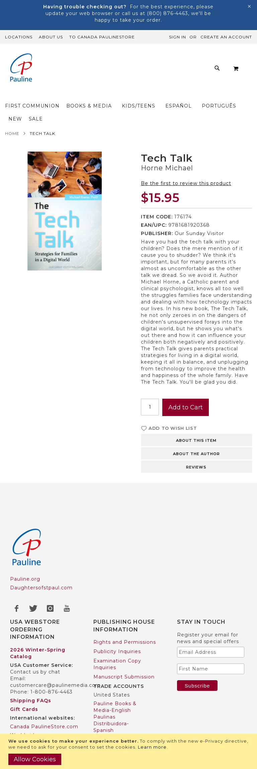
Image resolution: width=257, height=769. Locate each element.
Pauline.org (25, 553)
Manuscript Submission (124, 651)
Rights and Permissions (124, 616)
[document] (129, 751)
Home (12, 107)
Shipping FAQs (30, 674)
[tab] (196, 413)
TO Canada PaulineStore (102, 36)
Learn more (152, 747)
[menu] (128, 68)
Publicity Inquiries (117, 625)
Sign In (177, 36)
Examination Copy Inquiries (117, 638)
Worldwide (24, 709)
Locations (18, 36)
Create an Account (226, 36)
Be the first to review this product (186, 157)
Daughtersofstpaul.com (41, 562)
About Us (51, 36)
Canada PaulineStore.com (44, 701)
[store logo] (18, 68)
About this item (196, 414)
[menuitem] (76, 62)
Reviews (196, 441)
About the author (196, 427)
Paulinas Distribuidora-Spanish (111, 697)
